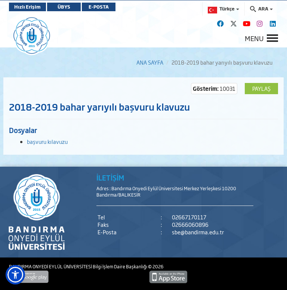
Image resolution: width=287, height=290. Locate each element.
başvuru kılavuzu (47, 141)
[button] (15, 275)
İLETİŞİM (110, 177)
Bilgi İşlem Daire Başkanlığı (120, 266)
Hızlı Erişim (27, 6)
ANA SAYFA (149, 62)
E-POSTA (99, 6)
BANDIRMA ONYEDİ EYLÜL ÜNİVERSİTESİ (51, 266)
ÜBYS (64, 6)
